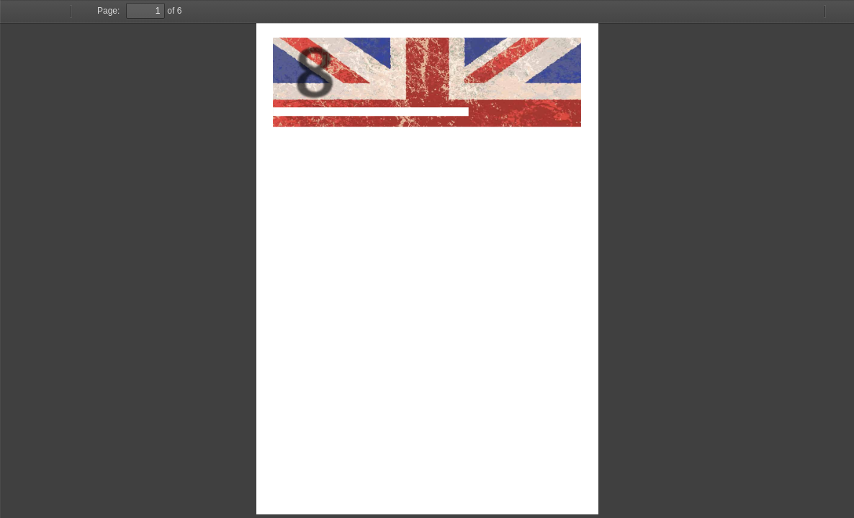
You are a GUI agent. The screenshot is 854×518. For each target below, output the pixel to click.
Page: (108, 11)
